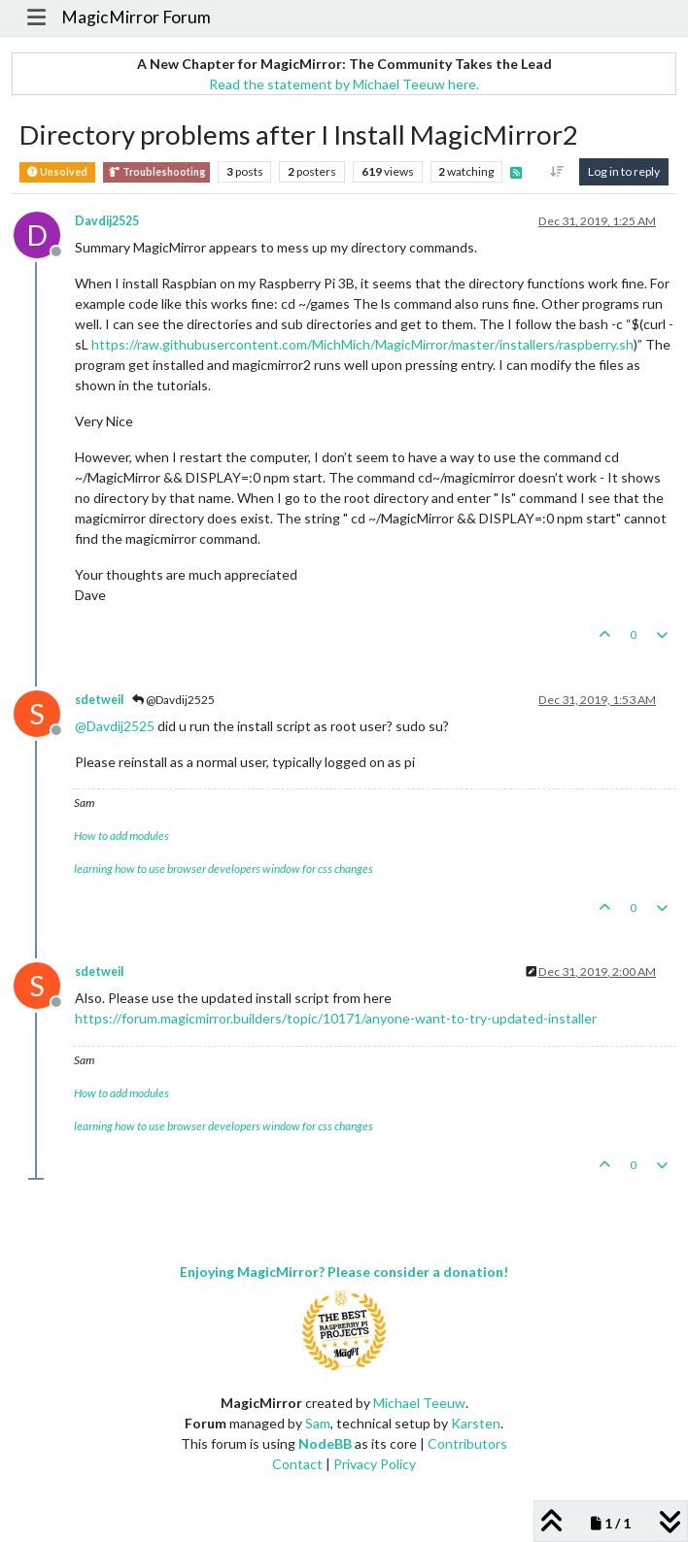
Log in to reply (624, 171)
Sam (317, 1423)
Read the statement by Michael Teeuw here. (344, 84)
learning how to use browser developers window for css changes (223, 868)
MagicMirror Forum (136, 17)
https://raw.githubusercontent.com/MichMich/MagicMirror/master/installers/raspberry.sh (362, 344)
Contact (297, 1464)
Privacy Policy (374, 1464)
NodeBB (325, 1443)
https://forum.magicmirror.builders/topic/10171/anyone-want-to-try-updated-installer (336, 1018)
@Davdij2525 (173, 699)
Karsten (475, 1423)
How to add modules (121, 835)
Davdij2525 (107, 221)
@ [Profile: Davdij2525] (115, 726)
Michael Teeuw (419, 1402)
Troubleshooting (156, 172)
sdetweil (99, 699)
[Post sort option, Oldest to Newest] (557, 171)
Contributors (467, 1443)
